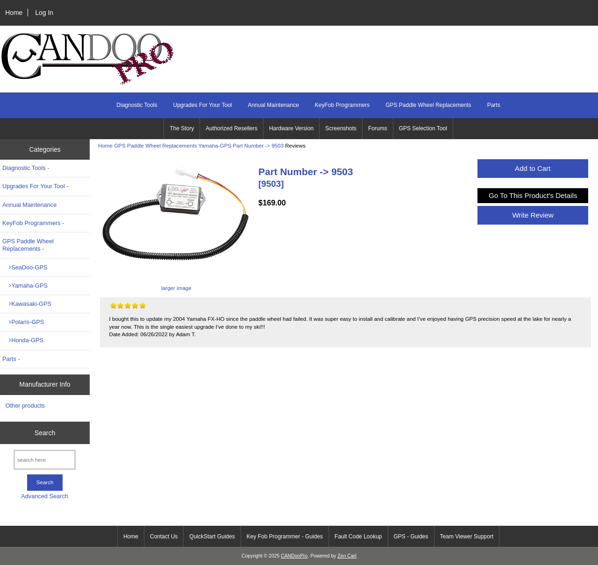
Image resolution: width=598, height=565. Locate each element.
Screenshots (340, 128)
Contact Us (164, 536)
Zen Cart (346, 555)
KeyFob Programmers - (33, 222)
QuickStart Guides (212, 536)
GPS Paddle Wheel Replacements (155, 145)
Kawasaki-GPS (26, 303)
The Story (182, 128)
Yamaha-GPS (214, 145)
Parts (493, 105)
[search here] (45, 460)
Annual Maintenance (273, 105)
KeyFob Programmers (342, 105)
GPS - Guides (411, 536)
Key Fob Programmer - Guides (285, 536)
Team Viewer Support (467, 536)
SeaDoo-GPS (24, 267)
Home (13, 12)
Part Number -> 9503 (258, 145)
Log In (44, 12)
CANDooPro (294, 555)
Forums (377, 128)
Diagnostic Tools (136, 105)
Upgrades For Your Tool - (35, 186)
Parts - (11, 358)
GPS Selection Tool (423, 128)
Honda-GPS (22, 340)
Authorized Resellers (231, 128)
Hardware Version (291, 128)
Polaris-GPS (23, 321)
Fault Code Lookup (358, 536)
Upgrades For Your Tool (202, 105)
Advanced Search (44, 496)
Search (45, 433)
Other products (25, 405)
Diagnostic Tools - (25, 167)
